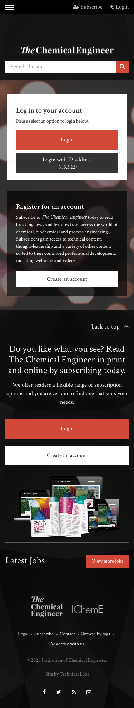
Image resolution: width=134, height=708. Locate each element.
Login (119, 7)
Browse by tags (95, 634)
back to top (105, 326)
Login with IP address (67, 163)
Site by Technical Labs (67, 674)
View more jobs (107, 561)
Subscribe (88, 7)
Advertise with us (67, 644)
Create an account (67, 279)
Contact (67, 634)
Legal (23, 634)
